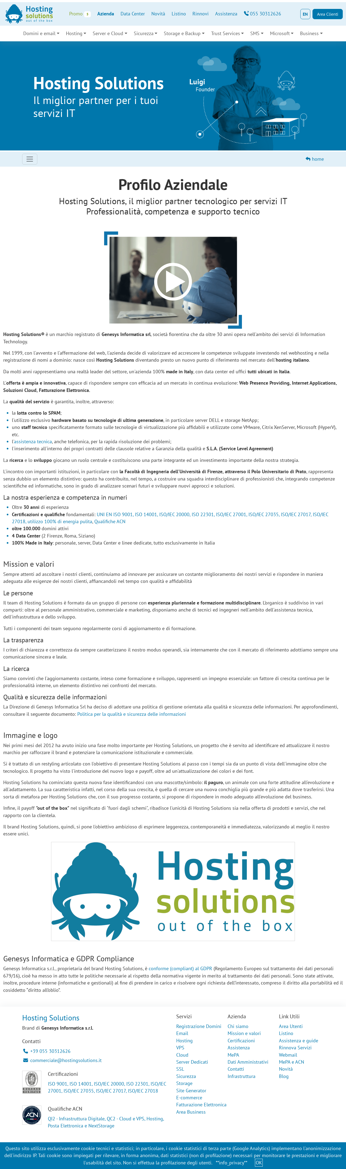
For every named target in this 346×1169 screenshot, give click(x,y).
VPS (180, 1047)
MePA (233, 1055)
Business (309, 33)
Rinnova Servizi (295, 1047)
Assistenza (226, 14)
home (315, 159)
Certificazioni (241, 1040)
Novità (158, 14)
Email (182, 1033)
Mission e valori (244, 1033)
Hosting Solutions (50, 1018)
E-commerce (189, 1097)
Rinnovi (200, 14)
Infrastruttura (241, 1076)
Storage (184, 1083)
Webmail (288, 1055)
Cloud (182, 1055)
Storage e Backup (182, 33)
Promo (80, 14)
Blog (284, 1076)
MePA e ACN (291, 1062)
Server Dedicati (192, 1062)
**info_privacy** (231, 1163)
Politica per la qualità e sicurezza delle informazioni (131, 714)
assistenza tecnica (33, 441)
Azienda (105, 14)
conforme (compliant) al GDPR (180, 968)
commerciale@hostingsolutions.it (62, 1060)
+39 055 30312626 (47, 1051)
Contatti (236, 1069)
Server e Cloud (108, 33)
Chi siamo (238, 1026)
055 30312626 (262, 14)
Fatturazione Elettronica (201, 1104)
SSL (180, 1069)
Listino (179, 14)
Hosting (74, 33)
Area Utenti (291, 1026)
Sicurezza (144, 33)
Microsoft (280, 33)
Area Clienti (327, 14)
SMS (255, 33)
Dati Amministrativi (248, 1062)
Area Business (191, 1112)
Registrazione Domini (198, 1026)
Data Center (133, 14)
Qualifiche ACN (109, 521)
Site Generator (191, 1090)
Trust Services (225, 33)
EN (305, 14)
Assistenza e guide (298, 1040)
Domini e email (39, 33)
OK (259, 1163)
